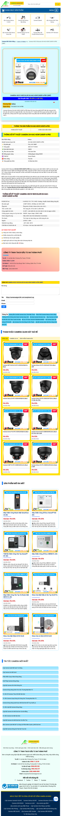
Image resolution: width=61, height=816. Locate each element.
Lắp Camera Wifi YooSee (28, 811)
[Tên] (20, 297)
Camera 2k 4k (14, 338)
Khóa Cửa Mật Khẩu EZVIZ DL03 (13, 636)
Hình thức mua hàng (8, 748)
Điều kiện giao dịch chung (46, 748)
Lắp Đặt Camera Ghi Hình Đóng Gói (12, 685)
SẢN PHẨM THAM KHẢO (26, 338)
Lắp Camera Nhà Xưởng (27, 808)
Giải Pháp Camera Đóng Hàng (11, 681)
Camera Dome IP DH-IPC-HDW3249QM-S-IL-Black (15, 431)
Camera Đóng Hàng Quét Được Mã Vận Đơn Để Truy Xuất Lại (19, 703)
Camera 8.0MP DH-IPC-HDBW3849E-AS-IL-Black (15, 465)
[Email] (20, 300)
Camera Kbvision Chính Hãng (47, 800)
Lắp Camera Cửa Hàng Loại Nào (40, 806)
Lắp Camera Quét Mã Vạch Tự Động (12, 668)
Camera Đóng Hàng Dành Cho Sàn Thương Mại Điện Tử (18, 689)
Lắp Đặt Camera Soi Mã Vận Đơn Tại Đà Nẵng (15, 711)
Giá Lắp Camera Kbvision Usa (37, 317)
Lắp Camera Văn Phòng (11, 808)
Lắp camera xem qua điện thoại (19, 806)
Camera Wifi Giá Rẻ (14, 811)
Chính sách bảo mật (33, 748)
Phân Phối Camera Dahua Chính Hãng (46, 314)
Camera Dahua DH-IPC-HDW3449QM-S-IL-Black (15, 398)
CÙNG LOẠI (5, 338)
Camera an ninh (30, 803)
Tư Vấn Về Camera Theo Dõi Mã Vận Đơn (14, 694)
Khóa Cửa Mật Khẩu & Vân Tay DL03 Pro (45, 595)
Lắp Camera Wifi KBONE (45, 811)
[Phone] (20, 304)
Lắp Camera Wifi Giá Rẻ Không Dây (46, 808)
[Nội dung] (30, 291)
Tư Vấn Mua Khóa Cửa (30, 814)
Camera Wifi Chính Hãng (8, 41)
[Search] (41, 4)
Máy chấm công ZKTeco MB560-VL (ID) (44, 554)
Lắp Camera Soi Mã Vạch (9, 672)
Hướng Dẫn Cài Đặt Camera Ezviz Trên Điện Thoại (22, 314)
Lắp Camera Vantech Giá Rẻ (13, 800)
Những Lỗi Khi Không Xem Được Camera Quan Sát (15, 317)
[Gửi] (3, 306)
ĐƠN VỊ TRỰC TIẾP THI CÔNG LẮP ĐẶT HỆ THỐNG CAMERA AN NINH (30, 796)
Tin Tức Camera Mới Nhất (16, 661)
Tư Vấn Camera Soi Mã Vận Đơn (11, 716)
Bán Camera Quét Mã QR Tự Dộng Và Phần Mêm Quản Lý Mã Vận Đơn (22, 724)
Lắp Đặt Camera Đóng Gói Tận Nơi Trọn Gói (14, 729)
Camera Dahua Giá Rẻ (29, 800)
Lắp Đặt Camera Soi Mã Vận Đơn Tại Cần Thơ (15, 720)
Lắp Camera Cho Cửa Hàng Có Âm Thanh (23, 322)
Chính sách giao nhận (20, 748)
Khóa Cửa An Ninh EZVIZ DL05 (42, 636)
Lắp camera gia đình (42, 803)
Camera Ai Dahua (21, 41)
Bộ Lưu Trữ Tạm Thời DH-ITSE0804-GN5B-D (33, 319)
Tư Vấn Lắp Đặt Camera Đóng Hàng (12, 707)
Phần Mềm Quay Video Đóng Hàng (12, 676)
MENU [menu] (53, 10)
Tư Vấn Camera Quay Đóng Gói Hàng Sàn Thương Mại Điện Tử (19, 698)
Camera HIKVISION (17, 803)
